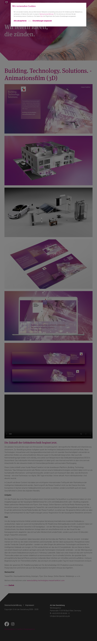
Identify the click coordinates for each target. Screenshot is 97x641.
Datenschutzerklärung (46, 14)
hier (41, 16)
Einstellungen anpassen (42, 21)
